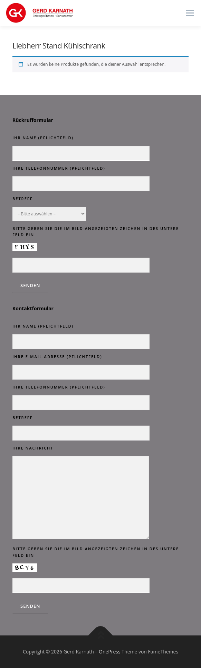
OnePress (110, 651)
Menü (189, 13)
